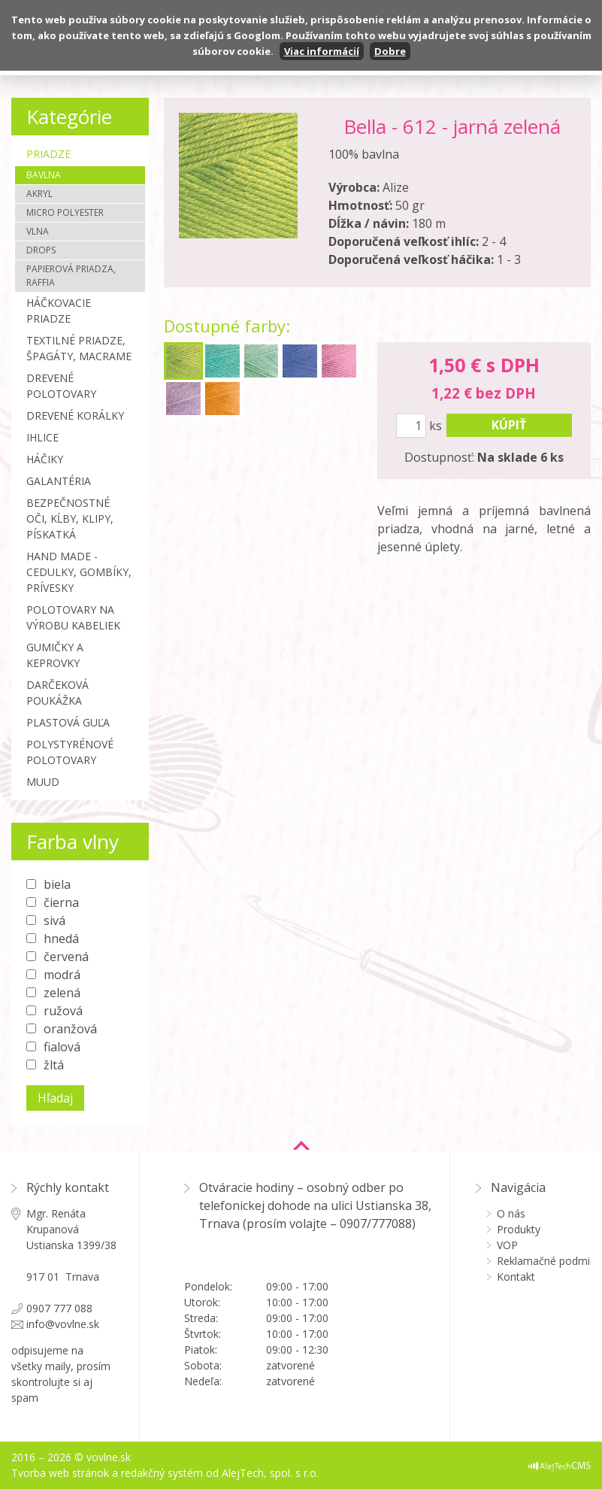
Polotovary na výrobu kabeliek (73, 617)
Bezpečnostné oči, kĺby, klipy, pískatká (69, 518)
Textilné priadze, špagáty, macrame (79, 348)
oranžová (70, 1028)
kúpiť (509, 425)
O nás (511, 1213)
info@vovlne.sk (62, 1324)
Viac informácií (321, 51)
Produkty (518, 1229)
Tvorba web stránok (60, 1473)
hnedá (61, 938)
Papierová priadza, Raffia (71, 275)
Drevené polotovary (61, 386)
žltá (54, 1065)
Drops (41, 250)
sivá (54, 920)
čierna (61, 902)
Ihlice (42, 437)
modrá (62, 974)
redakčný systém (162, 1473)
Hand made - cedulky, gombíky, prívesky (79, 572)
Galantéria (58, 481)
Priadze (48, 154)
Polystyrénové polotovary (69, 752)
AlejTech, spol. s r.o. (270, 1473)
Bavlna (43, 174)
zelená (62, 992)
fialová (62, 1047)
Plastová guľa (68, 722)
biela (57, 884)
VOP (507, 1245)
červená (66, 956)
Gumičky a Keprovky (54, 655)
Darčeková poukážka (57, 693)
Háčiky (44, 459)
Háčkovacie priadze (58, 311)
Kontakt (516, 1276)
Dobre (390, 51)
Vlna (37, 231)
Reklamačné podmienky (544, 1261)
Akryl (39, 193)
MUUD (42, 782)
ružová (63, 1010)
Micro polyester (65, 212)
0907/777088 (376, 1223)
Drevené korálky (75, 415)
